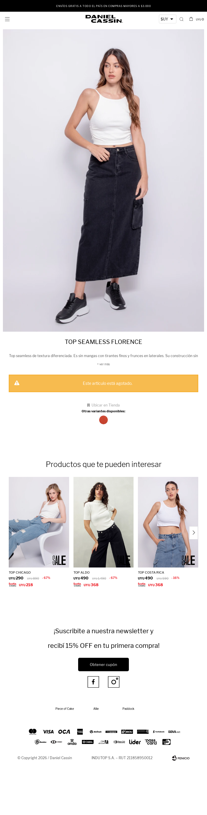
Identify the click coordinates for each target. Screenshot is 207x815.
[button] (181, 19)
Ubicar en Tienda (106, 405)
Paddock (128, 708)
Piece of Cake (64, 708)
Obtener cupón (103, 664)
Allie (96, 708)
